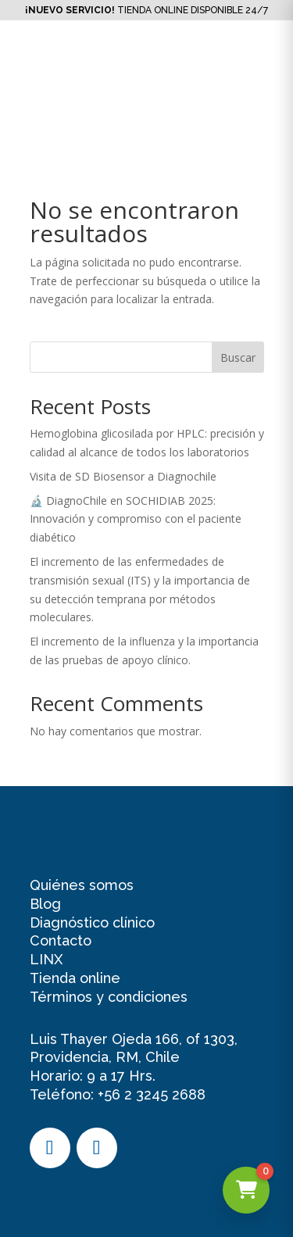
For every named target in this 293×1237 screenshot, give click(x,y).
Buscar (237, 357)
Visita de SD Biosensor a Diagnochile (123, 476)
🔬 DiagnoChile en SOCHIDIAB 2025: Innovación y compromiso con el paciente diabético (135, 519)
